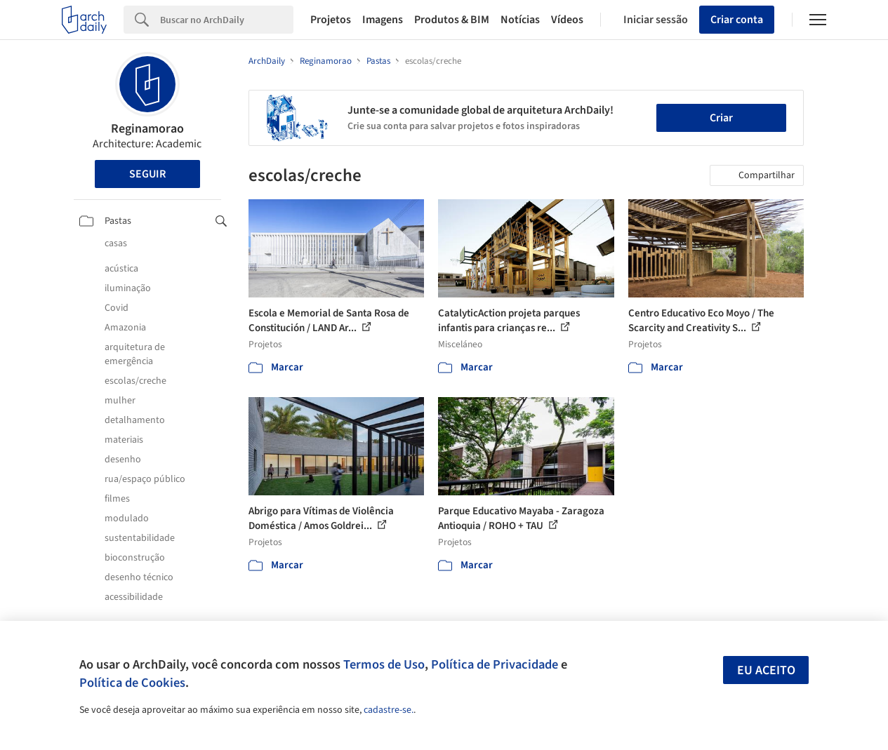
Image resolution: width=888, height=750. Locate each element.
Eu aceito (766, 670)
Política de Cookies (132, 683)
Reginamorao (147, 129)
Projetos (330, 19)
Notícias (520, 19)
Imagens (382, 19)
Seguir (147, 174)
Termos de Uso (384, 664)
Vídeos (567, 19)
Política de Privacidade (494, 664)
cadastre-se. (388, 710)
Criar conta (736, 19)
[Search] (226, 20)
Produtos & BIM (451, 19)
